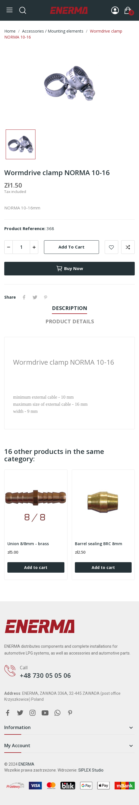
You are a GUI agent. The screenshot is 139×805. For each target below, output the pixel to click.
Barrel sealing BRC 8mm (98, 543)
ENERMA (26, 764)
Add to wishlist (111, 247)
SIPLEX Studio (91, 770)
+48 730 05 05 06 (45, 675)
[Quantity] (21, 247)
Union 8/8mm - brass (28, 543)
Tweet (35, 297)
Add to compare (128, 247)
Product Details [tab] (69, 321)
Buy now (69, 268)
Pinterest (45, 297)
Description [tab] (69, 308)
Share (24, 297)
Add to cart (71, 247)
